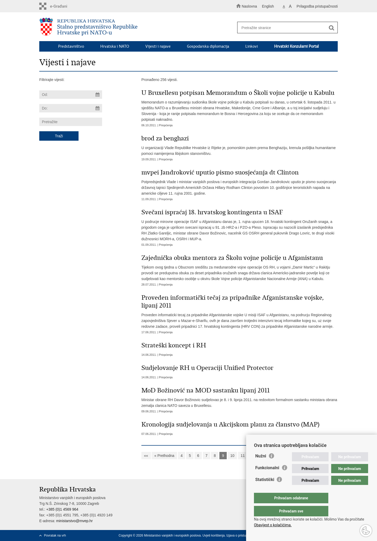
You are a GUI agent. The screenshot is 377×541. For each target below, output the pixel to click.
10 (232, 455)
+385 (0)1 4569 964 (62, 509)
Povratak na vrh (55, 535)
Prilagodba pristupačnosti (317, 6)
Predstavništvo (71, 46)
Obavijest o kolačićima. (273, 525)
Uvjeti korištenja (213, 535)
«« (146, 455)
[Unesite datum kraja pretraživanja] (70, 108)
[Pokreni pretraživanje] (331, 28)
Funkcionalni (267, 478)
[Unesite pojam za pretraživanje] (285, 27)
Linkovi (251, 46)
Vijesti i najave (158, 46)
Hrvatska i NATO (114, 46)
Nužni (260, 466)
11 (243, 455)
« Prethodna (164, 455)
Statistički (264, 490)
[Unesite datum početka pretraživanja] (70, 94)
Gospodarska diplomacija (208, 46)
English (268, 6)
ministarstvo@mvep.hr (74, 521)
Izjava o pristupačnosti (242, 535)
